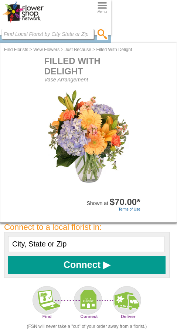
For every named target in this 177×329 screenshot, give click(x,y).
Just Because (78, 49)
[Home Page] (23, 22)
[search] (102, 34)
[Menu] (102, 8)
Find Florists (16, 49)
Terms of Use (129, 209)
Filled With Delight (114, 49)
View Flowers (46, 49)
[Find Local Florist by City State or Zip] (47, 34)
